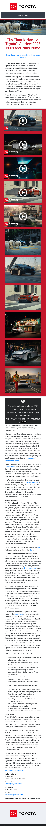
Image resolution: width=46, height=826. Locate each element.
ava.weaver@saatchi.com (14, 795)
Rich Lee (31, 458)
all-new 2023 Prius (29, 568)
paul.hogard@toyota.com (14, 784)
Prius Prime (18, 614)
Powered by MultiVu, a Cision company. (8, 824)
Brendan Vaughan (32, 482)
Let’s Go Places (23, 15)
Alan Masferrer (10, 467)
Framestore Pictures (12, 460)
